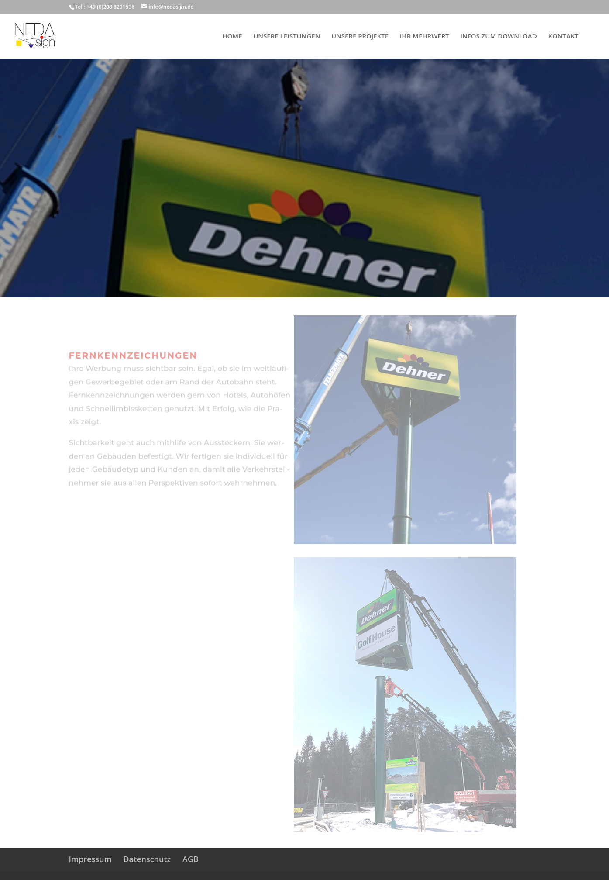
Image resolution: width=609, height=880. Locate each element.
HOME (232, 36)
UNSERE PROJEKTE (360, 36)
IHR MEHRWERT (424, 36)
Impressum (90, 859)
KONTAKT (563, 36)
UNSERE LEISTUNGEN (286, 36)
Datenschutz (147, 859)
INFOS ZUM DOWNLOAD (498, 36)
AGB (190, 859)
